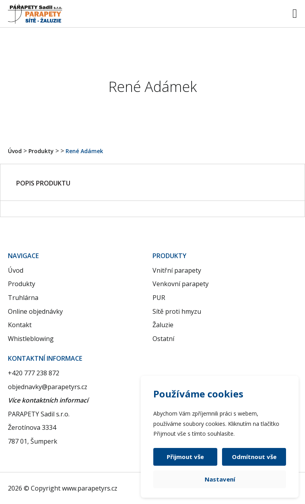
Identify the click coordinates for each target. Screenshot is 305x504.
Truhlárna (23, 297)
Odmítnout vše (254, 457)
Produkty (41, 151)
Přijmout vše (185, 457)
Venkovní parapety (180, 283)
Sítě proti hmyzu (176, 311)
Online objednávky (35, 311)
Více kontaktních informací (48, 400)
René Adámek (84, 151)
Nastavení (220, 479)
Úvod (15, 151)
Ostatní (163, 338)
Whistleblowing (31, 338)
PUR (158, 297)
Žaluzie (162, 324)
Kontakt (20, 324)
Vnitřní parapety (176, 270)
